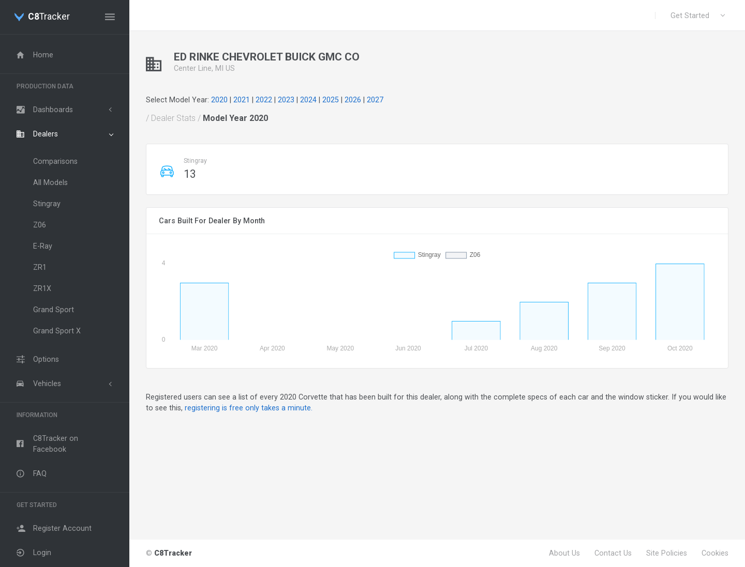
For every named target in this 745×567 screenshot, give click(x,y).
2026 (353, 100)
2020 (219, 100)
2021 (241, 100)
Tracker (49, 17)
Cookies (715, 553)
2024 (308, 100)
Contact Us (613, 553)
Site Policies (666, 553)
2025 (330, 100)
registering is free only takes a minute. (248, 408)
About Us (564, 553)
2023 (286, 100)
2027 (375, 100)
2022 (264, 100)
